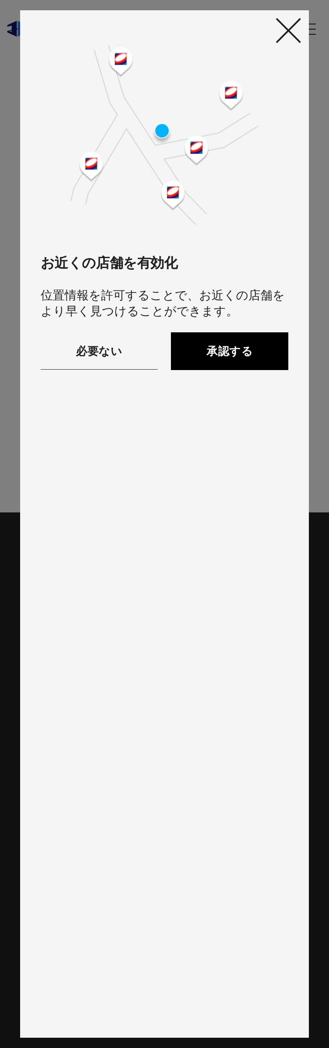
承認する (229, 351)
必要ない (99, 351)
